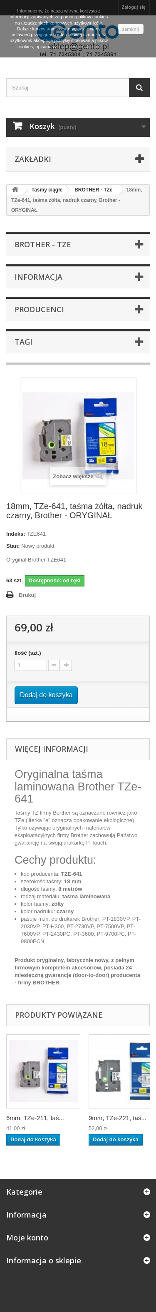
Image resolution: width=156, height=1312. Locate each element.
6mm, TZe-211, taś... (35, 1117)
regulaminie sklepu (78, 46)
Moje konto (27, 1237)
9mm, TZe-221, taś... (117, 1117)
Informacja (38, 277)
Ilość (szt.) (28, 653)
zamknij (130, 29)
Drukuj (27, 595)
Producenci (39, 309)
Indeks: (15, 534)
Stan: (13, 546)
